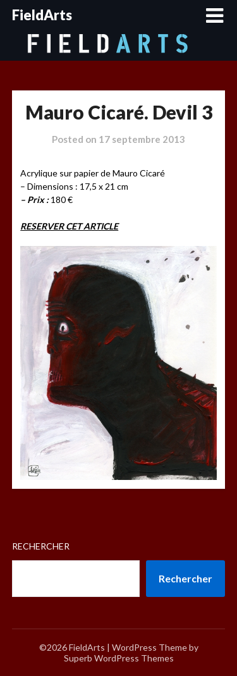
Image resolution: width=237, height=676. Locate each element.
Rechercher (41, 546)
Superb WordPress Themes (119, 658)
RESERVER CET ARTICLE (69, 226)
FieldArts (42, 14)
